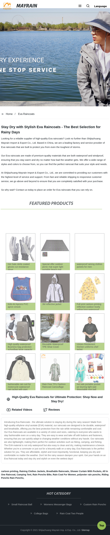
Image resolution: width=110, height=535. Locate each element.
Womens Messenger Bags (59, 504)
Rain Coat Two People (73, 513)
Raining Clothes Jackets (32, 471)
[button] (80, 6)
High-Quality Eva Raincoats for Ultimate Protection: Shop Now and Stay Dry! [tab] (55, 399)
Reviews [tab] (51, 410)
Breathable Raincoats (57, 471)
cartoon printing (9, 471)
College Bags (42, 513)
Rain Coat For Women (64, 474)
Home (9, 114)
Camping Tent (24, 474)
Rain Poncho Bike (42, 474)
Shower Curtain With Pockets (85, 471)
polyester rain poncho (88, 474)
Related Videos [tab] (19, 410)
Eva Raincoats (26, 114)
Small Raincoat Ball (23, 504)
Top (101, 526)
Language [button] (100, 6)
